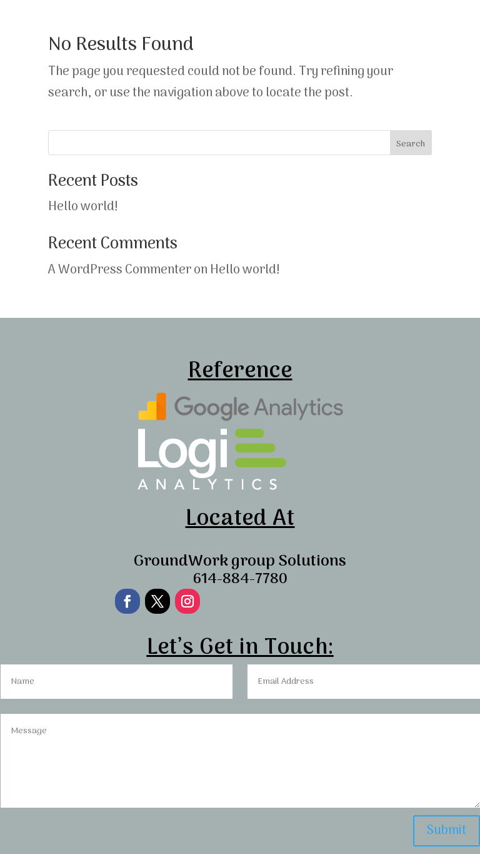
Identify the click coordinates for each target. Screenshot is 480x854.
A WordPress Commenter (119, 270)
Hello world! (83, 207)
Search (410, 144)
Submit (446, 831)
